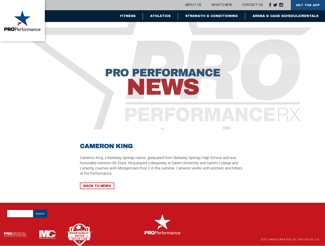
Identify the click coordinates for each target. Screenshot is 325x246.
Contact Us (251, 5)
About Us (192, 5)
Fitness (127, 16)
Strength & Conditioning (211, 16)
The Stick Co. (309, 239)
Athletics (160, 16)
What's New (220, 5)
